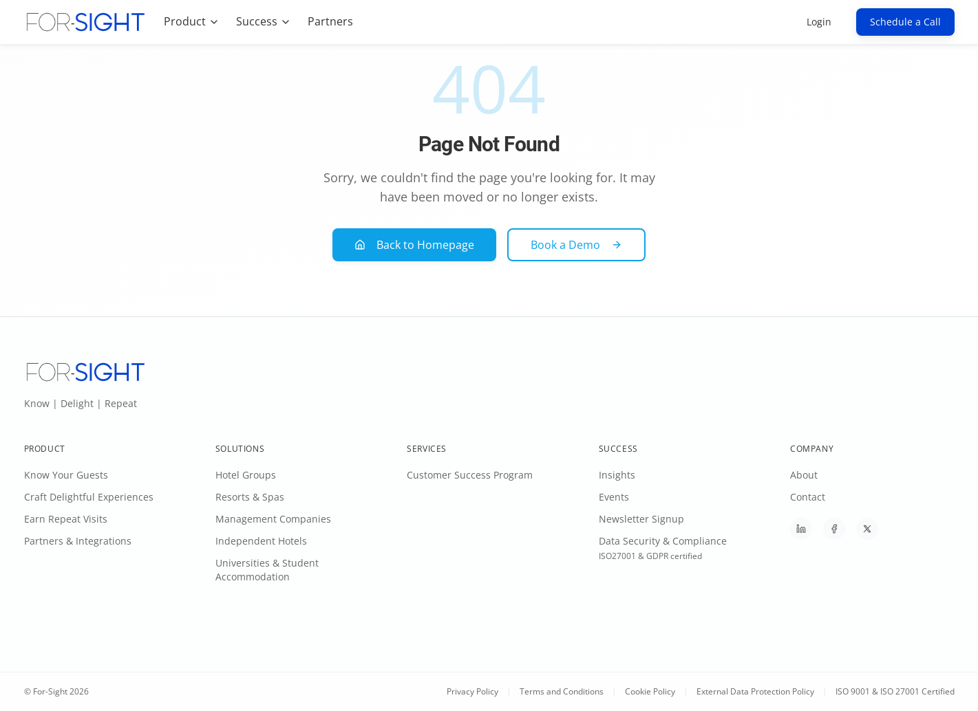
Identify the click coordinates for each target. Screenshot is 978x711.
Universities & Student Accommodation (267, 569)
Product (192, 21)
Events (614, 496)
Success (263, 21)
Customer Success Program (470, 474)
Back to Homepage (414, 244)
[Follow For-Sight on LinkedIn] (801, 529)
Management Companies (273, 518)
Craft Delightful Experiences (88, 496)
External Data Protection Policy (755, 691)
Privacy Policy (472, 691)
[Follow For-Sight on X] (867, 529)
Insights (617, 474)
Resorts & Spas (249, 496)
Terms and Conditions (562, 691)
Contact (807, 496)
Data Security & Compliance (663, 540)
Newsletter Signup (641, 518)
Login (819, 21)
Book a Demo (576, 244)
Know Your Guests (66, 474)
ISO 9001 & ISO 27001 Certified (895, 691)
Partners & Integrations (77, 540)
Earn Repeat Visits (65, 518)
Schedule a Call (905, 21)
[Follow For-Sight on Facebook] (834, 529)
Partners (330, 21)
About (804, 474)
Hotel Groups (245, 474)
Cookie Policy (650, 691)
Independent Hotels (261, 540)
